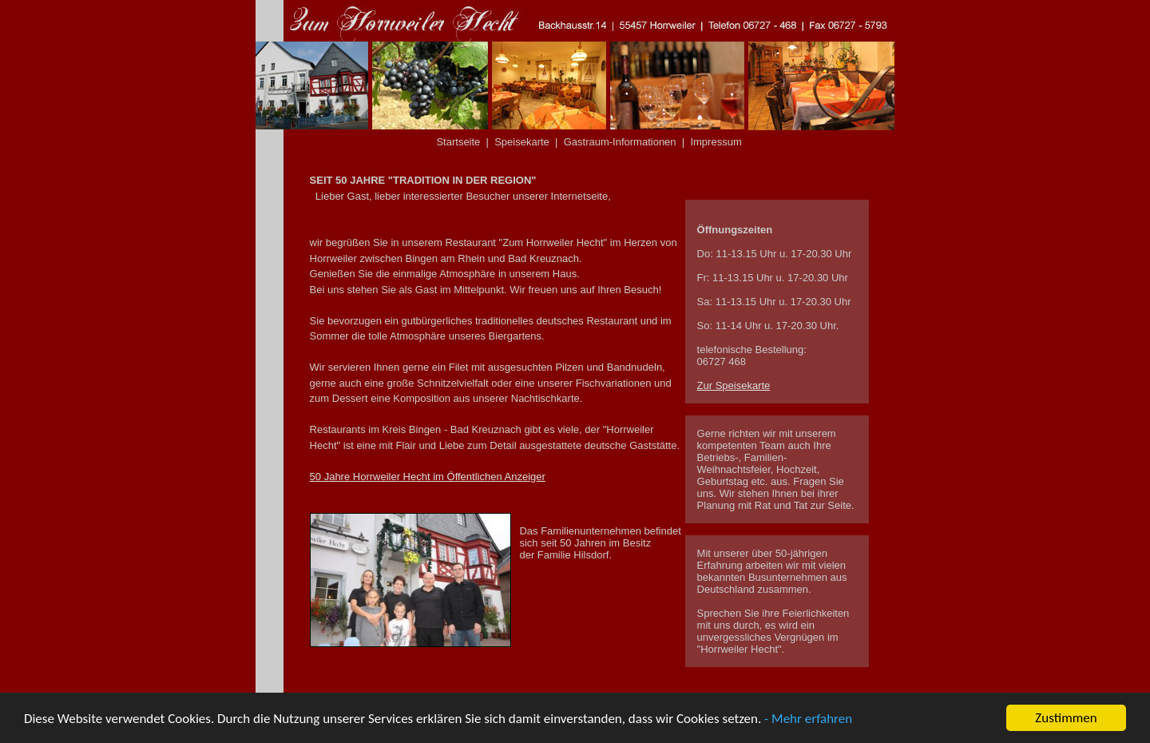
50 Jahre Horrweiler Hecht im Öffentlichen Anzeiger (427, 477)
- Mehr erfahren (808, 719)
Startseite (458, 142)
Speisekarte (521, 142)
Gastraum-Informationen (620, 142)
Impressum (715, 142)
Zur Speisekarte (734, 385)
